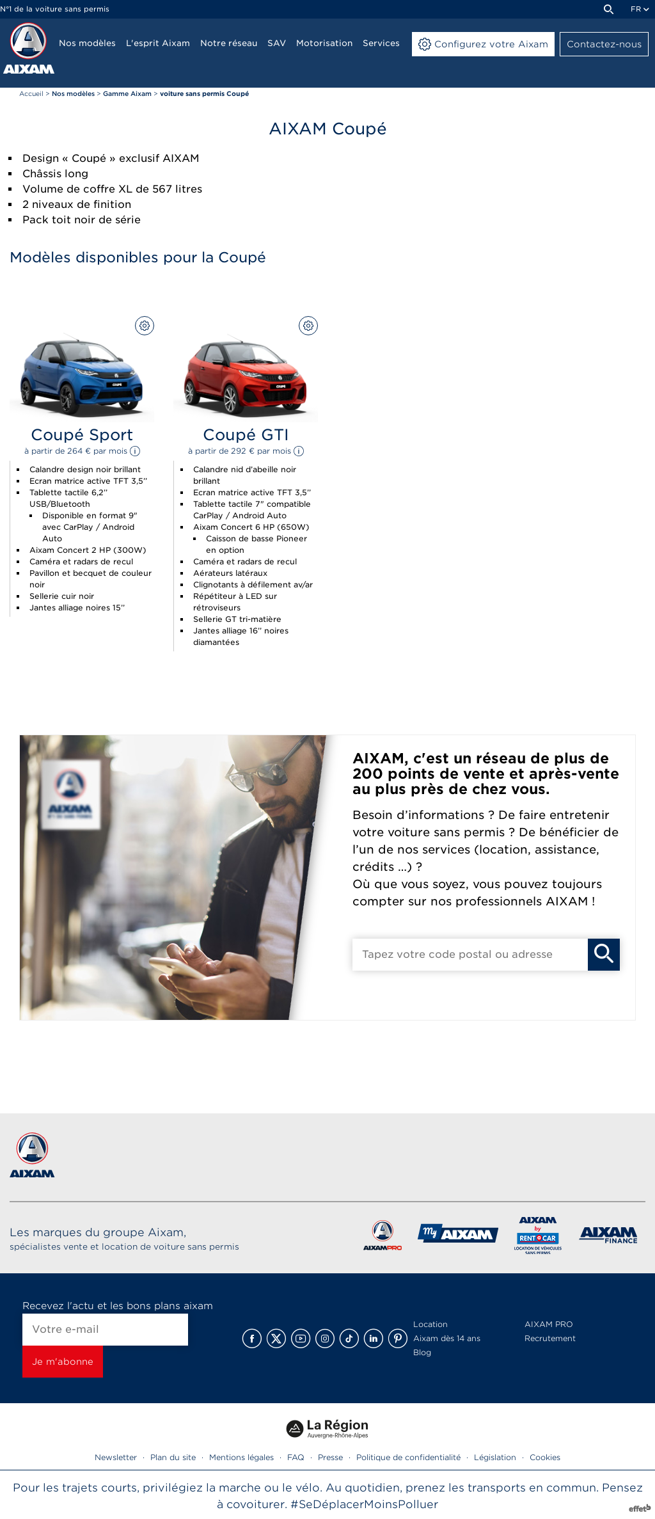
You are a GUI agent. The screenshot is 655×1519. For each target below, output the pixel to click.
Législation (495, 1457)
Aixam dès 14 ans (446, 1338)
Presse (330, 1457)
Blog (422, 1352)
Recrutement (550, 1338)
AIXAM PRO (549, 1324)
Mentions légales (241, 1457)
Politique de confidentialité (408, 1457)
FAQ (295, 1457)
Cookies (545, 1457)
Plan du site (173, 1457)
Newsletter (116, 1457)
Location (430, 1324)
